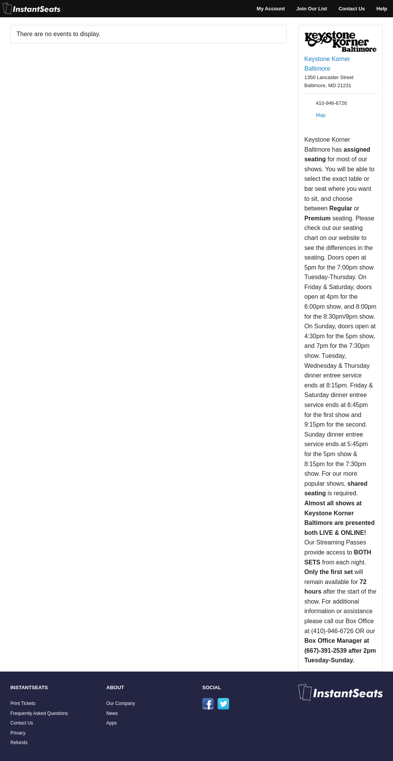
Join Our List (311, 9)
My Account (271, 9)
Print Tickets (22, 703)
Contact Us (352, 9)
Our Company (120, 703)
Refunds (19, 742)
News (112, 713)
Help (381, 9)
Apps (111, 723)
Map (320, 115)
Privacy (17, 733)
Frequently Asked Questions (39, 713)
